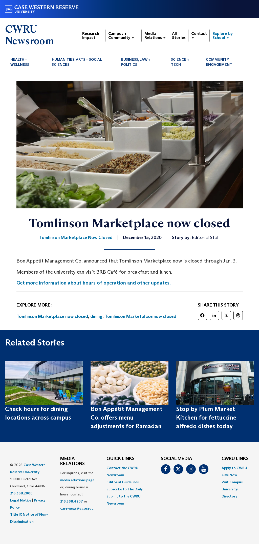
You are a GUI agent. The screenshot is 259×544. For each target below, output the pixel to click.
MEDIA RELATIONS (72, 461)
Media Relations (154, 35)
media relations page (77, 480)
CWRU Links (235, 458)
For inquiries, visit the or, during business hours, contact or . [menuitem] (77, 491)
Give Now (229, 475)
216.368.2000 (21, 493)
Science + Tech (180, 62)
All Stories (179, 35)
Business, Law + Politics (135, 62)
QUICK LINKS (120, 458)
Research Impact (90, 35)
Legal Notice (20, 500)
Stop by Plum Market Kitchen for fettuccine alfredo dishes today (206, 417)
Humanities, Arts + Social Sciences (77, 62)
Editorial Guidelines (122, 482)
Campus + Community (121, 35)
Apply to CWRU (234, 468)
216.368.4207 (71, 501)
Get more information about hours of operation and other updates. (93, 283)
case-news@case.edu (77, 508)
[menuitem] (26, 62)
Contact (199, 34)
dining (96, 316)
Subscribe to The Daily (124, 489)
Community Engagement (219, 62)
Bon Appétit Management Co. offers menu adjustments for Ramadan (126, 417)
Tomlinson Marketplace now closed (52, 316)
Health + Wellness (19, 62)
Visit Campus (232, 482)
